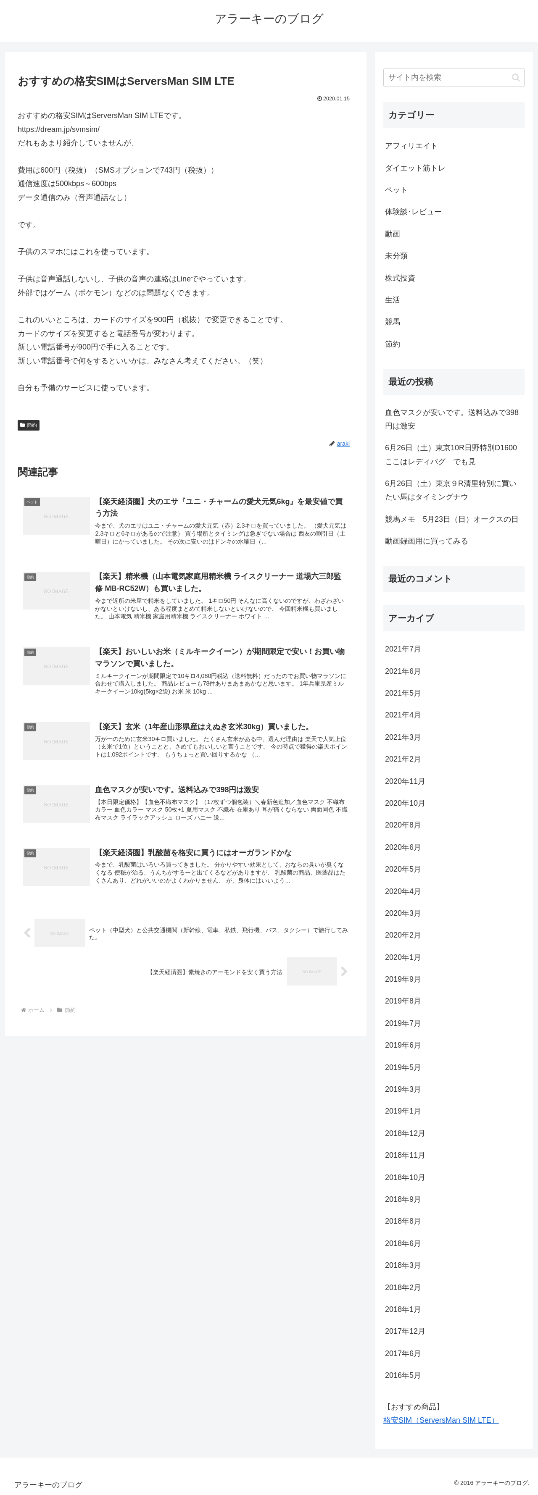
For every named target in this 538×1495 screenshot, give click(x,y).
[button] (516, 77)
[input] (454, 77)
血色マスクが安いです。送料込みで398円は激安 (452, 419)
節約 (28, 425)
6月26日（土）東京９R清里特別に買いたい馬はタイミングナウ (451, 490)
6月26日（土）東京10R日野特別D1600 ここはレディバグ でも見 (455, 454)
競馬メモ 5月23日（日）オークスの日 (452, 519)
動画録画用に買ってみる (426, 541)
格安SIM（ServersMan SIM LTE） (441, 1420)
